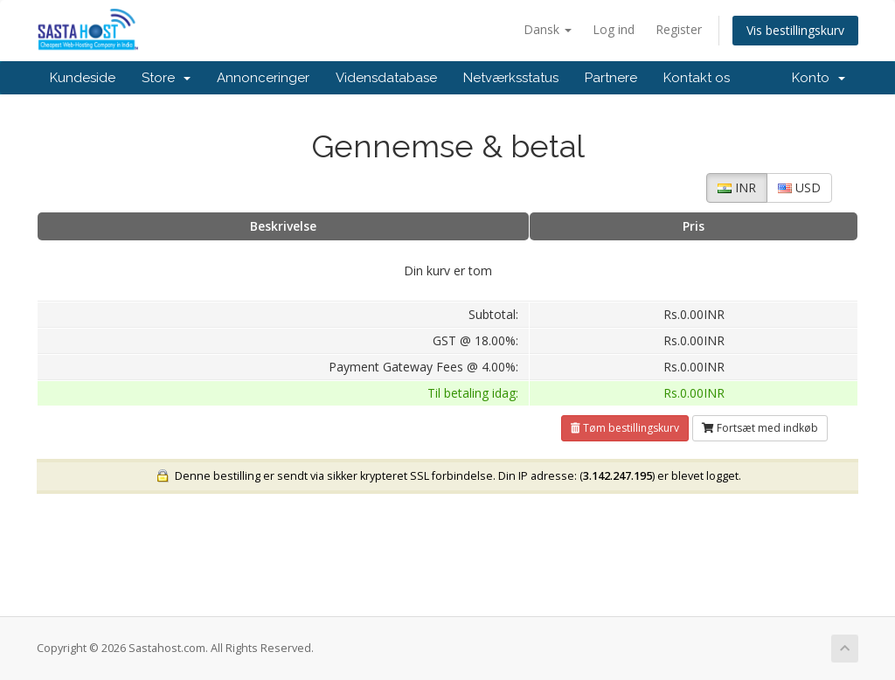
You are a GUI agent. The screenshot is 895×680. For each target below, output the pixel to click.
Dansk (548, 29)
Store (166, 78)
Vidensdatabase (386, 78)
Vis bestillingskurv (795, 30)
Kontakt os (696, 78)
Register (679, 29)
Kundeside (82, 78)
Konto (818, 78)
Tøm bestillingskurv (625, 427)
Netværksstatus (511, 78)
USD (799, 187)
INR (737, 187)
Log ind (614, 29)
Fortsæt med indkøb (760, 427)
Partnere (611, 78)
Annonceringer (263, 78)
